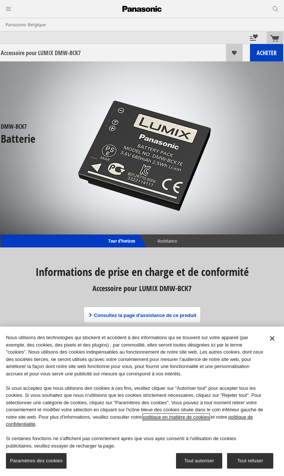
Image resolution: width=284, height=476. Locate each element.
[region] (142, 401)
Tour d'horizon (121, 240)
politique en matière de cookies (176, 417)
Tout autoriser (199, 460)
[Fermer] (272, 338)
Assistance (167, 240)
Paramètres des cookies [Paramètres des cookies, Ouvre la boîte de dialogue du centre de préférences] (36, 460)
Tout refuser (250, 460)
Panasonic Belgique (26, 24)
